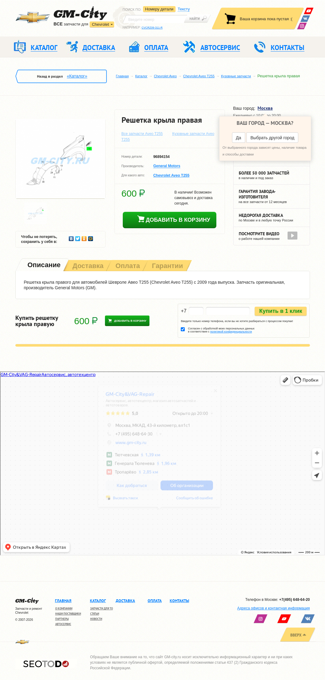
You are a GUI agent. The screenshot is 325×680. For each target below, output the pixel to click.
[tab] (43, 265)
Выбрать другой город (272, 137)
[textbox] (155, 19)
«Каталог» (77, 76)
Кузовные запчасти (236, 76)
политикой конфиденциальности (231, 331)
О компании (63, 608)
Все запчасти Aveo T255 (142, 134)
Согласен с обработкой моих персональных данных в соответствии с (221, 330)
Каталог (141, 76)
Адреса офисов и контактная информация (273, 608)
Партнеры (62, 618)
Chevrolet (100, 24)
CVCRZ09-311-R (152, 27)
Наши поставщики (68, 613)
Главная (122, 76)
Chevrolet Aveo (165, 76)
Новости (96, 618)
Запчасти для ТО (101, 608)
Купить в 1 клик (280, 311)
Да (238, 137)
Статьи (94, 613)
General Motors (166, 166)
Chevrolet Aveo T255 (199, 76)
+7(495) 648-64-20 (294, 599)
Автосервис (63, 624)
